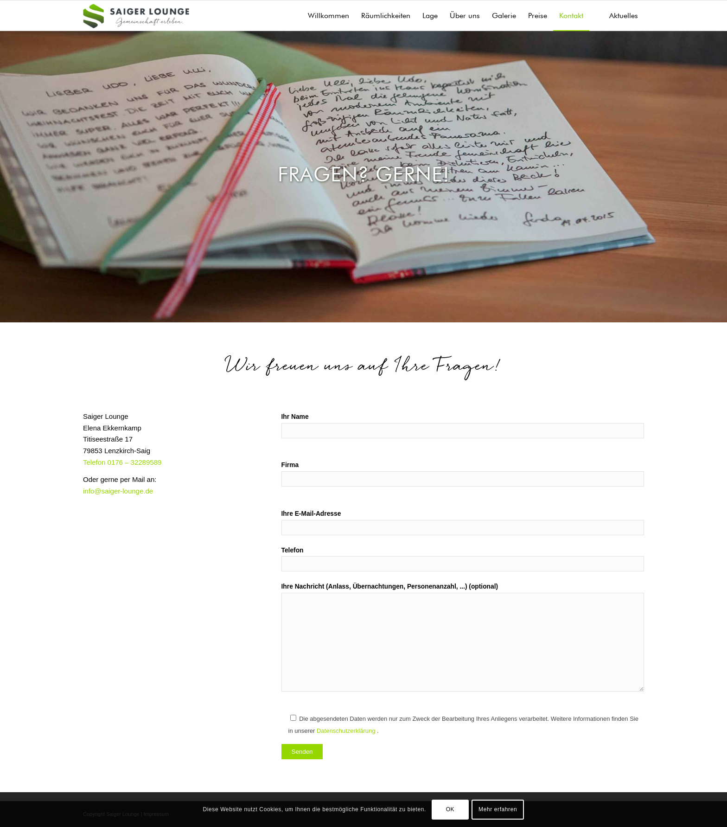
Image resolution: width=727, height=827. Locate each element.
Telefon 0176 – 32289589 (122, 462)
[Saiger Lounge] (136, 15)
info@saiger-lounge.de (118, 491)
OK (450, 809)
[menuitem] (328, 15)
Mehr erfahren (497, 809)
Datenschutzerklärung (347, 730)
